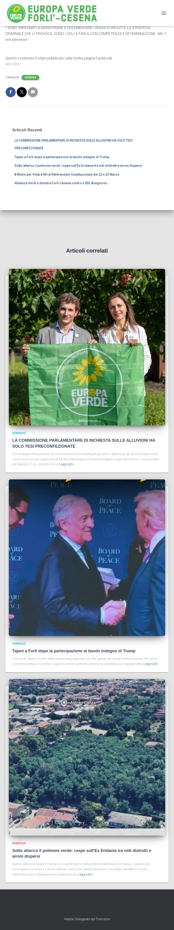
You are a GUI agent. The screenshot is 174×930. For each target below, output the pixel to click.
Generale (30, 77)
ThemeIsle (102, 919)
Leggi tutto (66, 464)
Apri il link (12, 64)
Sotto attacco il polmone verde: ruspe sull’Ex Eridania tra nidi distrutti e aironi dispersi (78, 165)
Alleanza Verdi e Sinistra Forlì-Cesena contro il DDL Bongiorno (60, 183)
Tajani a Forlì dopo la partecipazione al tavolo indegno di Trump (61, 157)
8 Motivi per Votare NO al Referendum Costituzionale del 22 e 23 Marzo (66, 174)
